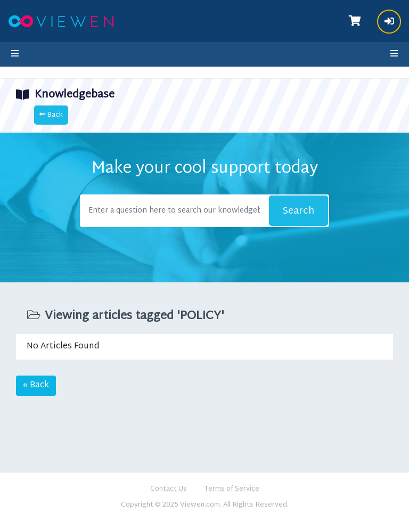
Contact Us (168, 489)
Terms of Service (231, 489)
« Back (36, 385)
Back (51, 115)
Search (298, 211)
